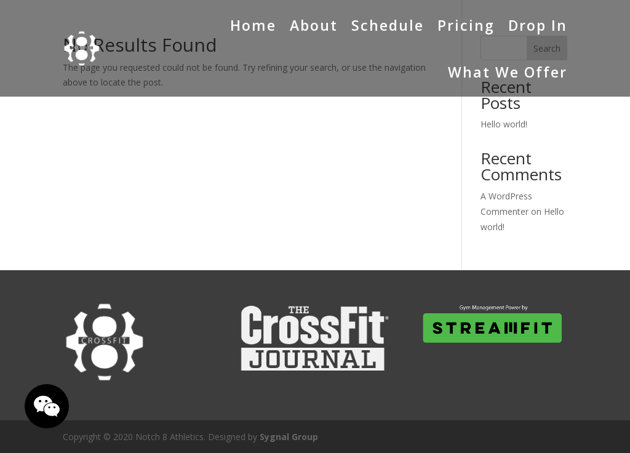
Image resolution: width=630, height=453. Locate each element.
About (314, 25)
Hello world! (503, 124)
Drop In (537, 25)
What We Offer (507, 72)
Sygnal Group (289, 437)
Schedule (387, 25)
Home (253, 25)
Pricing (466, 25)
